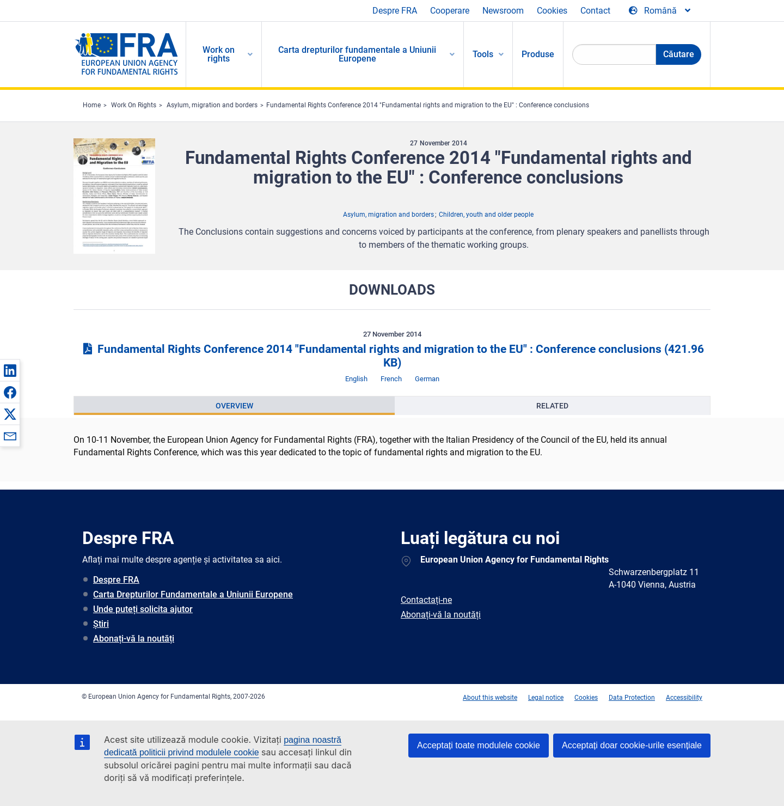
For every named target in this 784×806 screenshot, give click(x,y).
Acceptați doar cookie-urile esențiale (632, 745)
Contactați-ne (426, 600)
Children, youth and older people (486, 214)
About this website (490, 697)
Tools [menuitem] (483, 54)
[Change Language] (660, 11)
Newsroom (503, 10)
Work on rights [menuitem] (219, 54)
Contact (595, 10)
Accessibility (684, 697)
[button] (10, 370)
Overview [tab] (234, 405)
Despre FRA (394, 10)
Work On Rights (133, 105)
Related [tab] (552, 405)
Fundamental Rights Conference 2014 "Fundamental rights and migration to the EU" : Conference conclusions (427, 105)
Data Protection (632, 697)
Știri (101, 624)
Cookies (552, 10)
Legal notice (546, 697)
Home (92, 105)
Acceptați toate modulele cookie (478, 745)
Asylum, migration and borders (212, 105)
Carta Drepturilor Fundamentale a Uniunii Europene (193, 594)
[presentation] (234, 405)
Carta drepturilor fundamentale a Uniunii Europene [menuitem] (357, 54)
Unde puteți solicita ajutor (143, 609)
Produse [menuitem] (538, 54)
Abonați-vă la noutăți (133, 638)
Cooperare (449, 10)
